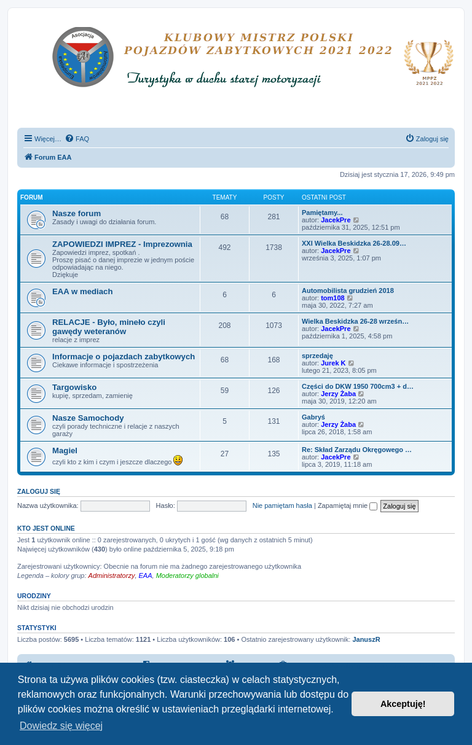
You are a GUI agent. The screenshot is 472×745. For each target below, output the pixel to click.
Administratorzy (111, 575)
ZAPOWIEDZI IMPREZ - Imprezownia (122, 244)
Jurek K (333, 363)
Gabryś (313, 417)
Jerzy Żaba (338, 393)
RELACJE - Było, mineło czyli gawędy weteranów (108, 327)
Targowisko (74, 387)
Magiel (64, 450)
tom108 (333, 298)
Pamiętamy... (322, 212)
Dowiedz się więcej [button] (61, 725)
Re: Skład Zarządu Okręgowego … (357, 449)
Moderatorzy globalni (187, 575)
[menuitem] (77, 138)
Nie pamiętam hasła (282, 505)
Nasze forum (76, 213)
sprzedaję (317, 355)
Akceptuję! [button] (403, 704)
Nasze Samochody (88, 418)
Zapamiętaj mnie (347, 505)
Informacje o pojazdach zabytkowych (123, 356)
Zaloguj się (38, 491)
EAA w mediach (82, 291)
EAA (145, 575)
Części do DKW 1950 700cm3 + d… (358, 386)
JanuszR (366, 639)
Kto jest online (46, 528)
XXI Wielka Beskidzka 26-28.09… (354, 243)
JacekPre (335, 220)
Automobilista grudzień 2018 (348, 290)
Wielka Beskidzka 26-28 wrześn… (355, 321)
